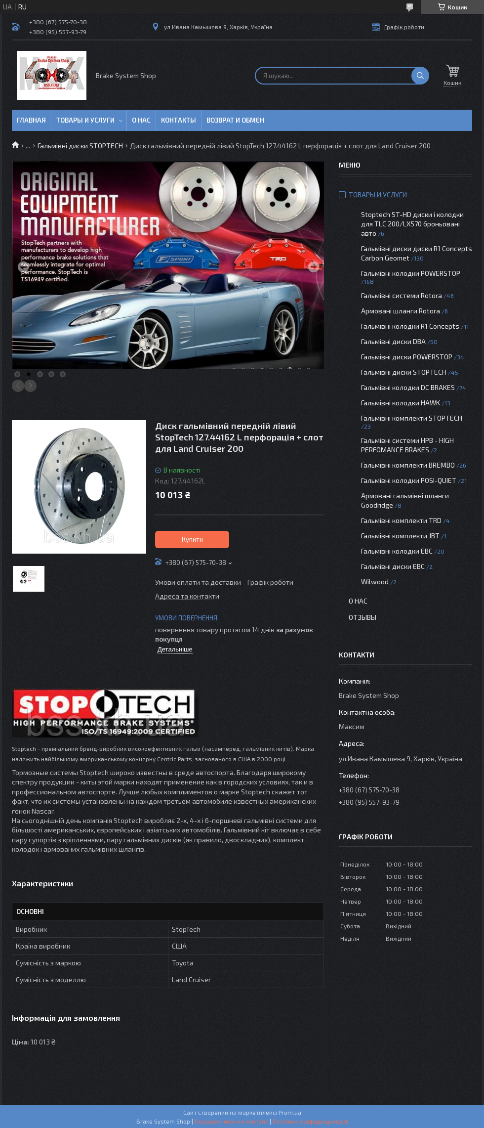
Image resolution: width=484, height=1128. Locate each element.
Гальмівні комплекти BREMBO (408, 465)
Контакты (178, 120)
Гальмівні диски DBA (393, 341)
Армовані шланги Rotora (400, 310)
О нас (141, 120)
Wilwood (375, 581)
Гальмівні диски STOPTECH (80, 145)
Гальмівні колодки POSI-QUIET (408, 480)
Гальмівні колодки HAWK (400, 402)
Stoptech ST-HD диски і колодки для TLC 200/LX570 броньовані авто (412, 223)
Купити (192, 539)
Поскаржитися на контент (231, 1121)
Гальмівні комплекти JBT (400, 535)
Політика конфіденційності (310, 1121)
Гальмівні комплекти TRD (401, 520)
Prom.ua (290, 1112)
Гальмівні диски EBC (393, 566)
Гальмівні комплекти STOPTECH (411, 418)
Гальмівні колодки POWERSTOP (410, 273)
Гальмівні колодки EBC (397, 551)
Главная (31, 120)
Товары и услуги (85, 120)
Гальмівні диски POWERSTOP (406, 356)
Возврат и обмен (235, 120)
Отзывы (362, 617)
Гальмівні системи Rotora (401, 295)
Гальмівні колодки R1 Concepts (411, 326)
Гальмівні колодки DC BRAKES (408, 387)
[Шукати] (420, 76)
